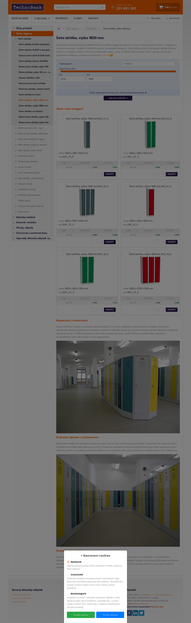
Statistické (75, 574)
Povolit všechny (80, 614)
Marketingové (76, 593)
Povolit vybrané (110, 614)
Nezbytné (74, 561)
